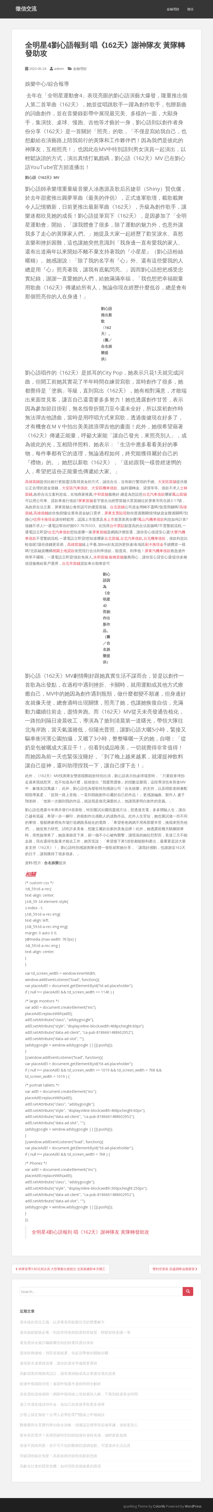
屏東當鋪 (99, 531)
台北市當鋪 (71, 563)
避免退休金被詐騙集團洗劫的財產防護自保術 (57, 1342)
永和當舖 (100, 556)
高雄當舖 (74, 544)
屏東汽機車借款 (158, 550)
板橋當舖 (116, 556)
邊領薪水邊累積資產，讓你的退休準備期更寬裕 (58, 1363)
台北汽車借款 (154, 494)
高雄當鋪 (32, 481)
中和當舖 (101, 494)
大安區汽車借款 (75, 487)
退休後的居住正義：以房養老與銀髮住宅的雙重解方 (62, 1321)
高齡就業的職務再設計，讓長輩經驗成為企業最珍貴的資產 (68, 1373)
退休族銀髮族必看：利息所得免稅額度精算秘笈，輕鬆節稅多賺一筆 (75, 1332)
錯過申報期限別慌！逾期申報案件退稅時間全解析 (60, 1383)
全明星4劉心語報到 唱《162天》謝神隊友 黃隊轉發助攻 (90, 1232)
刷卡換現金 (154, 544)
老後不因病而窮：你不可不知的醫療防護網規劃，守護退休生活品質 (75, 1445)
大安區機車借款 (104, 487)
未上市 (108, 519)
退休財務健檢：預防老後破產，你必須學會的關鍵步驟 (64, 1352)
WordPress (193, 1506)
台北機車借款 (154, 538)
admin (59, 68)
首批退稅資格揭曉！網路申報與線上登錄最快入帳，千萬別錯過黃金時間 (79, 1393)
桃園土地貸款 (63, 550)
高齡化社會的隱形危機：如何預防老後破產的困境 (60, 1465)
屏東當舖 (85, 500)
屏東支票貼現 (115, 512)
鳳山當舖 (179, 494)
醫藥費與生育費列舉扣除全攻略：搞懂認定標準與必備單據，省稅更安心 (79, 1424)
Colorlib (159, 1506)
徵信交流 (26, 9)
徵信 (190, 9)
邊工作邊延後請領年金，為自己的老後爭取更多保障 (62, 1404)
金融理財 (173, 9)
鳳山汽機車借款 (151, 519)
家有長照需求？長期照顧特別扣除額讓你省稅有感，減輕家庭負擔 (73, 1435)
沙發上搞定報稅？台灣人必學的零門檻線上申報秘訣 (62, 1414)
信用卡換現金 (44, 519)
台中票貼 (117, 525)
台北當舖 (111, 538)
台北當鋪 (117, 506)
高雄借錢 (40, 512)
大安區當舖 (167, 481)
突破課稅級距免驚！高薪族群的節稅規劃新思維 (58, 1455)
